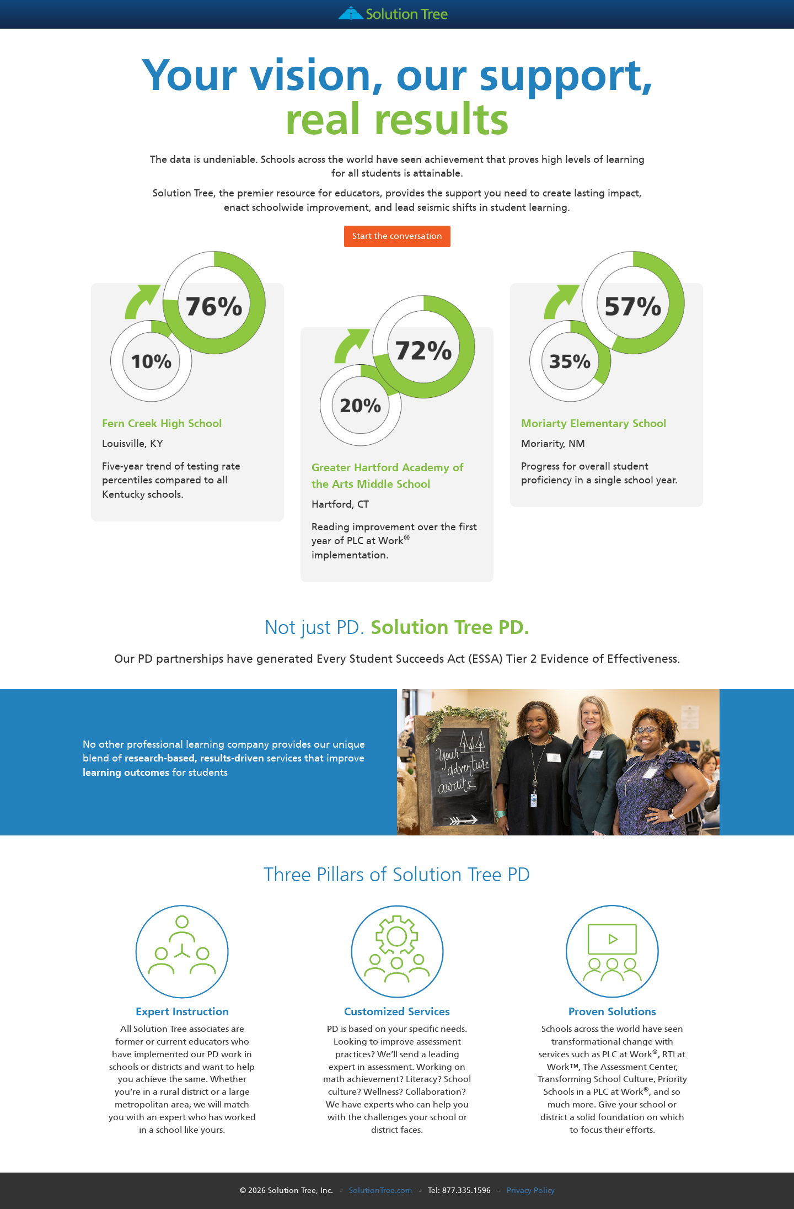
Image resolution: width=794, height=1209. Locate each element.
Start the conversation (397, 236)
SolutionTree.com (380, 1190)
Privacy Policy (531, 1190)
